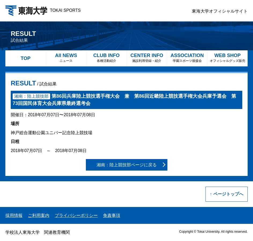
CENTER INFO (147, 58)
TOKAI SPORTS (43, 10)
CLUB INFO (106, 58)
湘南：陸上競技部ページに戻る (127, 165)
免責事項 (111, 215)
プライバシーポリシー (76, 215)
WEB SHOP (227, 58)
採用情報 (14, 215)
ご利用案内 (38, 215)
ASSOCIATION (187, 58)
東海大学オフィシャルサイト (220, 11)
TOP (26, 58)
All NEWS (66, 58)
